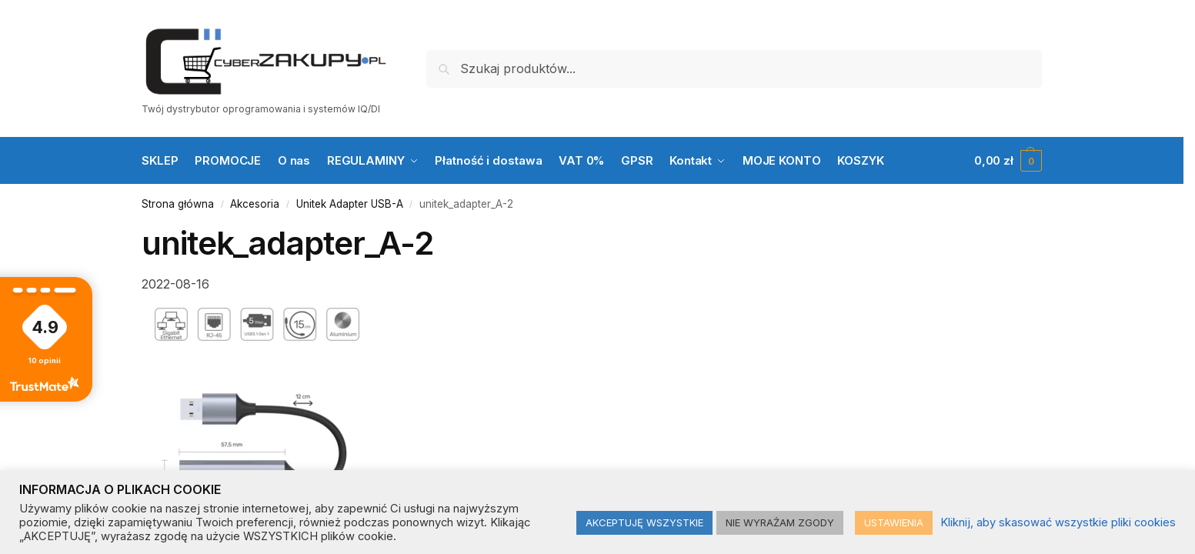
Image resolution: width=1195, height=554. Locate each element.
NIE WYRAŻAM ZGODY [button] (780, 522)
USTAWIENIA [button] (893, 522)
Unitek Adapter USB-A (349, 204)
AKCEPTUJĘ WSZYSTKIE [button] (644, 522)
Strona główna (178, 204)
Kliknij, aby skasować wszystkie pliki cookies (1058, 522)
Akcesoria (254, 204)
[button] (1008, 161)
